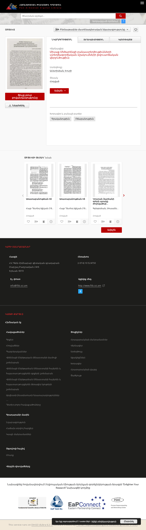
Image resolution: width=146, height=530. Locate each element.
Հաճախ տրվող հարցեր (19, 428)
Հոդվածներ (12, 345)
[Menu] (142, 2)
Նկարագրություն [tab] (62, 39)
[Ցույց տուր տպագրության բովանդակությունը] (43, 221)
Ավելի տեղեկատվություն (103, 521)
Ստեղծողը (76, 351)
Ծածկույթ (76, 375)
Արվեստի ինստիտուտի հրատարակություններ (33, 395)
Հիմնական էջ (13, 322)
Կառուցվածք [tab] (125, 39)
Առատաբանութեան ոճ (39, 199)
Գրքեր (9, 339)
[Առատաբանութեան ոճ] (39, 180)
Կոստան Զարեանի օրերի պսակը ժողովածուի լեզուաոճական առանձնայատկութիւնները (106, 201)
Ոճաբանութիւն (84, 118)
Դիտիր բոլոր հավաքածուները (23, 404)
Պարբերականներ (16, 351)
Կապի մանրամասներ (18, 434)
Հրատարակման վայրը (84, 369)
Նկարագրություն (16, 422)
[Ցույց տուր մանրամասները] (50, 221)
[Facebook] (80, 291)
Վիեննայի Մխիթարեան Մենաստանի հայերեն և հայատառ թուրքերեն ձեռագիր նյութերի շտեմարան (33, 384)
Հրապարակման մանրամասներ (89, 339)
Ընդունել (129, 521)
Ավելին (111, 230)
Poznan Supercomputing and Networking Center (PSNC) (106, 524)
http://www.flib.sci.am (89, 285)
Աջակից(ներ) (78, 357)
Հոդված (54, 81)
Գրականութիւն (61, 118)
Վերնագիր (77, 345)
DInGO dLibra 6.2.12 (42, 524)
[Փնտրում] (121, 16)
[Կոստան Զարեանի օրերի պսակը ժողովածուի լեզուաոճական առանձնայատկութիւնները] (106, 180)
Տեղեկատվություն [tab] (94, 39)
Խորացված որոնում (105, 21)
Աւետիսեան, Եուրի (61, 70)
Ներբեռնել (16, 105)
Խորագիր (76, 363)
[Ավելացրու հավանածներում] (135, 29)
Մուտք (10, 455)
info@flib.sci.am (19, 285)
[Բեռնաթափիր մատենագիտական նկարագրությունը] (36, 221)
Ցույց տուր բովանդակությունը (25, 96)
